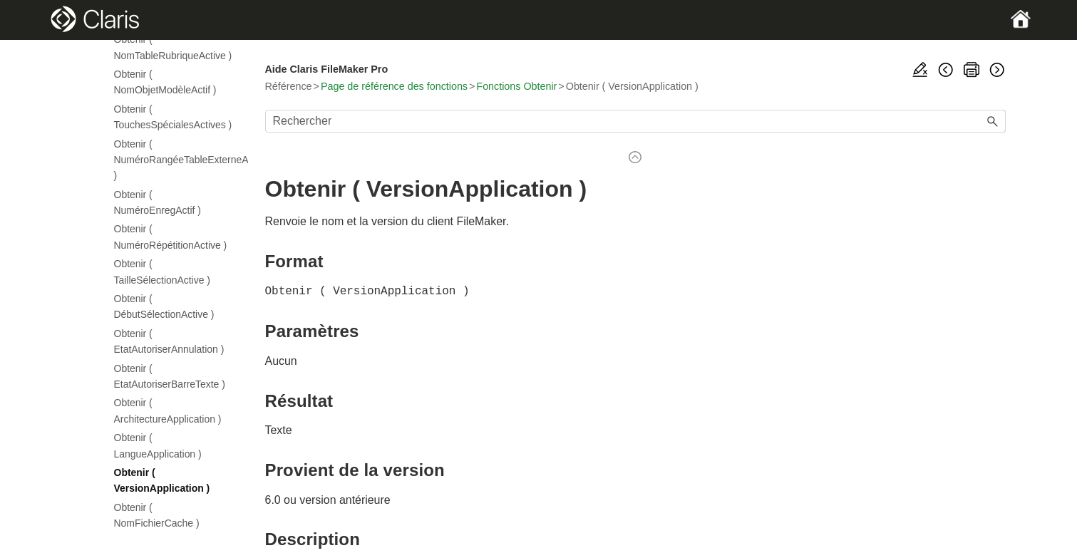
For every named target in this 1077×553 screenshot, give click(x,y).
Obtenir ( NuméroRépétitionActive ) (170, 236)
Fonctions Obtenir (516, 86)
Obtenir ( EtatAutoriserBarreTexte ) (169, 376)
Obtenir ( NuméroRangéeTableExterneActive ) (174, 160)
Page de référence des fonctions (394, 86)
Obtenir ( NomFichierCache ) (157, 515)
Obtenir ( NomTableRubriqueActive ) (173, 47)
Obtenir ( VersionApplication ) (162, 480)
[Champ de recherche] (635, 121)
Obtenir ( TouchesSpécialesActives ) (173, 116)
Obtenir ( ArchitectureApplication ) (168, 410)
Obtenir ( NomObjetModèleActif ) (165, 81)
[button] (993, 121)
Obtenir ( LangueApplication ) (158, 445)
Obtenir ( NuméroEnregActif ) (157, 202)
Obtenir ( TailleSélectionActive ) (162, 271)
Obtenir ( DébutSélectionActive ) (164, 306)
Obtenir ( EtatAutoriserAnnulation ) (169, 341)
